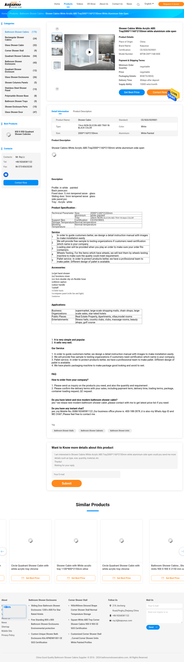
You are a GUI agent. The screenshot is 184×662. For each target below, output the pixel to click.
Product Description (82, 111)
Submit (66, 483)
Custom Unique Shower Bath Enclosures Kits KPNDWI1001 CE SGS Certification (46, 638)
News (4, 622)
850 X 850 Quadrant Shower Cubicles (24, 133)
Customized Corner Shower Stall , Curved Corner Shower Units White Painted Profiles (86, 638)
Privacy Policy (8, 635)
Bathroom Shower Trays (21, 101)
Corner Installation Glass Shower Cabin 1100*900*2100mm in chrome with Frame (22, 569)
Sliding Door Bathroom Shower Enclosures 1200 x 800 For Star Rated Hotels (45, 609)
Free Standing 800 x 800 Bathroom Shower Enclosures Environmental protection (45, 624)
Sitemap (5, 627)
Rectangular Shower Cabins (21, 38)
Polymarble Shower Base (21, 95)
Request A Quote (171, 4)
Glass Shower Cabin (21, 45)
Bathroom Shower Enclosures (21, 62)
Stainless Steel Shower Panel (21, 89)
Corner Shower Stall (21, 50)
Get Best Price (132, 92)
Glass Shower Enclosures (21, 77)
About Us (6, 618)
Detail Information (60, 111)
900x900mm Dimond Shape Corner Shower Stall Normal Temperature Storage (84, 609)
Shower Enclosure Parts (21, 106)
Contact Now (21, 182)
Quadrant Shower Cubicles (21, 56)
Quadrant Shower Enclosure (21, 70)
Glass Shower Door (21, 112)
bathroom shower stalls (64, 431)
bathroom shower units (119, 431)
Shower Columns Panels (21, 82)
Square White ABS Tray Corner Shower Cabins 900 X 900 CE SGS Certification (85, 624)
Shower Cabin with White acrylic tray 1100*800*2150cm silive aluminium (112, 569)
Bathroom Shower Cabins (21, 31)
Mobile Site (7, 631)
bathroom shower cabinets (92, 431)
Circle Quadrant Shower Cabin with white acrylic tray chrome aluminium (68, 569)
